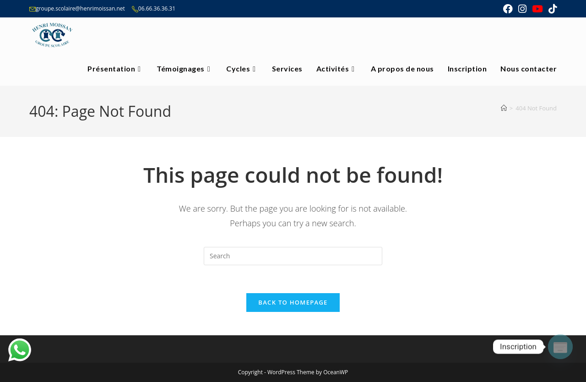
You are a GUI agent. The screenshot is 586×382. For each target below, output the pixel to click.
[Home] (504, 108)
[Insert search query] (293, 256)
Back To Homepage (292, 302)
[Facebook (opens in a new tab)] (507, 9)
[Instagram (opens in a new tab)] (522, 9)
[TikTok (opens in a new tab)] (551, 9)
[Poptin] (560, 346)
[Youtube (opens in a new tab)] (537, 9)
